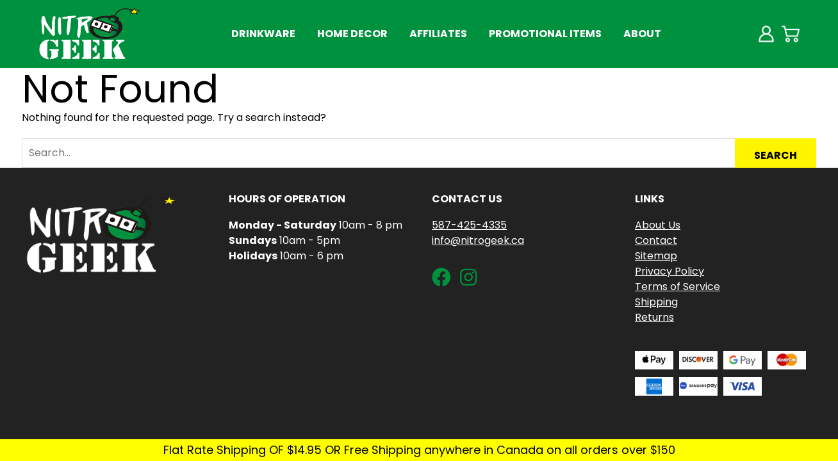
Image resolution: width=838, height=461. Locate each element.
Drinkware (263, 33)
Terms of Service (677, 286)
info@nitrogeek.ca (478, 240)
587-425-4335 (469, 225)
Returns (654, 317)
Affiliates (438, 33)
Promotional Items (545, 33)
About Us (657, 225)
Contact (656, 240)
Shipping (656, 302)
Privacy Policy (669, 271)
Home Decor (352, 33)
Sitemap (656, 255)
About (642, 33)
